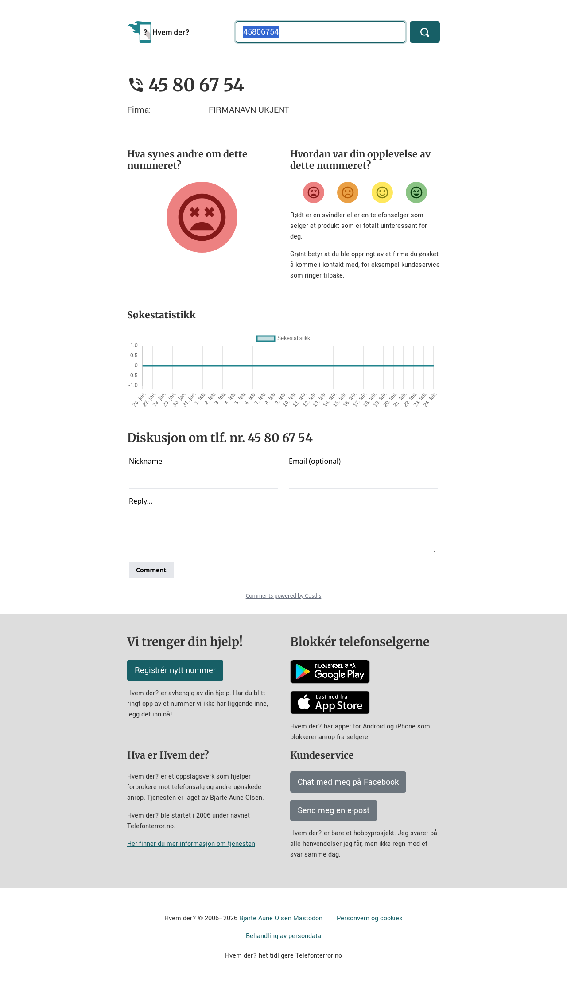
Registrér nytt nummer (175, 670)
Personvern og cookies (370, 918)
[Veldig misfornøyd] (313, 192)
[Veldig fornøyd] (416, 192)
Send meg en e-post (333, 810)
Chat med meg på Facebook (348, 782)
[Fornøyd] (382, 192)
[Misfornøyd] (347, 192)
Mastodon (307, 918)
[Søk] (425, 32)
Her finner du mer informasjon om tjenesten (191, 844)
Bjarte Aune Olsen (265, 918)
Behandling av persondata (283, 936)
